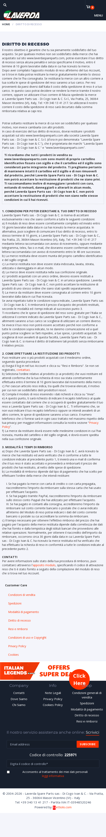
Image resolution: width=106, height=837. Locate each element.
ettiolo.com (62, 807)
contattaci (23, 370)
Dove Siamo (19, 699)
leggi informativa (53, 776)
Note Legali (53, 693)
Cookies (13, 655)
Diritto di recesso (19, 620)
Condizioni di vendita (21, 595)
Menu (98, 15)
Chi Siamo (18, 705)
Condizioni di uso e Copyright (27, 637)
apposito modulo (44, 565)
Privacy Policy (17, 646)
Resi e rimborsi (18, 629)
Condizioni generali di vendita (87, 695)
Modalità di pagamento (23, 612)
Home (6, 24)
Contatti (18, 693)
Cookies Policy (53, 705)
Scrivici (92, 732)
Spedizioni (14, 603)
